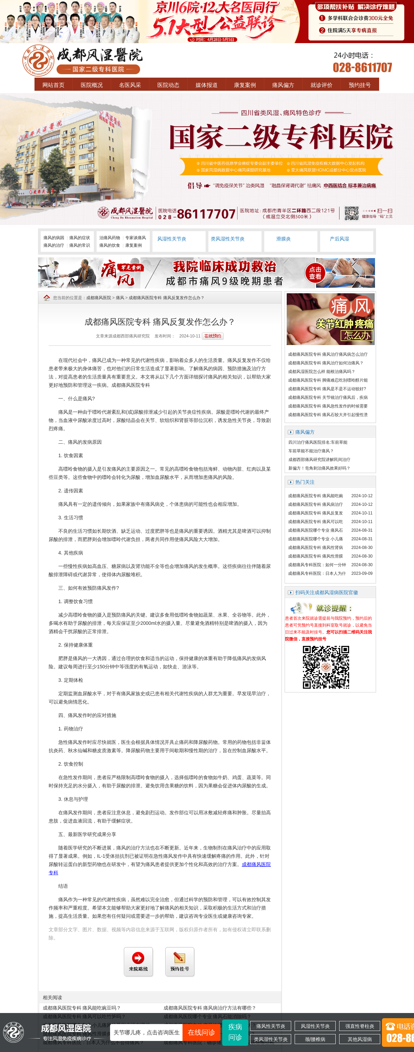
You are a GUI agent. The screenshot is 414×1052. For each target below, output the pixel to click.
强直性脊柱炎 (359, 1026)
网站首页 (53, 85)
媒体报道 (207, 85)
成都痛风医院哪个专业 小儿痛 (315, 539)
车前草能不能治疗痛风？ (311, 451)
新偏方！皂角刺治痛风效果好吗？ (319, 468)
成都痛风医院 (98, 297)
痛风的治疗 (53, 245)
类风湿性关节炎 (271, 1039)
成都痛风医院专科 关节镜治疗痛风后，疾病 (328, 397)
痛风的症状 (79, 237)
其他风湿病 (360, 1039)
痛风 (120, 297)
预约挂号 (360, 85)
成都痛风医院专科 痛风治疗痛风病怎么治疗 (328, 354)
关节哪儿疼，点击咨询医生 (167, 1032)
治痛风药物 (109, 237)
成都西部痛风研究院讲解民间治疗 (319, 459)
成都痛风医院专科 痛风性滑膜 (315, 556)
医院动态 (168, 85)
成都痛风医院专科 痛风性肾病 (315, 547)
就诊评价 (321, 85)
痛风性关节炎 (270, 1026)
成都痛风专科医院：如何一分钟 (317, 564)
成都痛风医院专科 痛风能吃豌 (315, 495)
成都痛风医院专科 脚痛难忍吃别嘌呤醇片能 (328, 380)
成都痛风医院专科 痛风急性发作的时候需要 (328, 406)
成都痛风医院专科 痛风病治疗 (315, 504)
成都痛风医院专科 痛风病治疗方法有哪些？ (210, 1008)
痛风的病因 (53, 237)
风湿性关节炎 (315, 1026)
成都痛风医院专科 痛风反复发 (315, 513)
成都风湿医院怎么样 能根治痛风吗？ (321, 371)
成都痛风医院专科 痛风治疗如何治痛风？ (326, 363)
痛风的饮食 (109, 245)
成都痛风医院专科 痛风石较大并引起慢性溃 (328, 414)
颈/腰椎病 (315, 1039)
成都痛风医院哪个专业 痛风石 (315, 530)
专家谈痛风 (135, 237)
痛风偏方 (283, 85)
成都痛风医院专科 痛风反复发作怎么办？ (166, 297)
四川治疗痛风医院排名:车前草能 (317, 442)
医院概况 (92, 85)
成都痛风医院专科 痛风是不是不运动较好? (327, 388)
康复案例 (245, 85)
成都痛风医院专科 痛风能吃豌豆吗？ (82, 1008)
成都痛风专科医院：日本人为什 (317, 573)
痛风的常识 (79, 245)
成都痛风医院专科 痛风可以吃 (315, 521)
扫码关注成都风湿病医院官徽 (326, 592)
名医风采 (130, 85)
